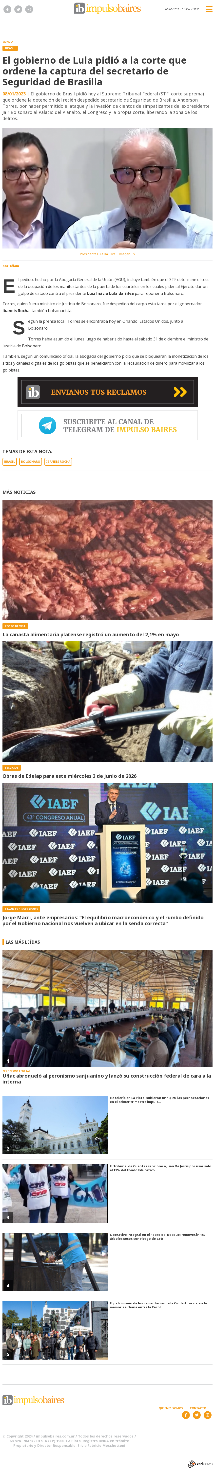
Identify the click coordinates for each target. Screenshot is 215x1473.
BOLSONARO (30, 462)
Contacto (198, 1408)
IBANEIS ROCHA (58, 462)
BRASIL (9, 462)
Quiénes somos (171, 1408)
